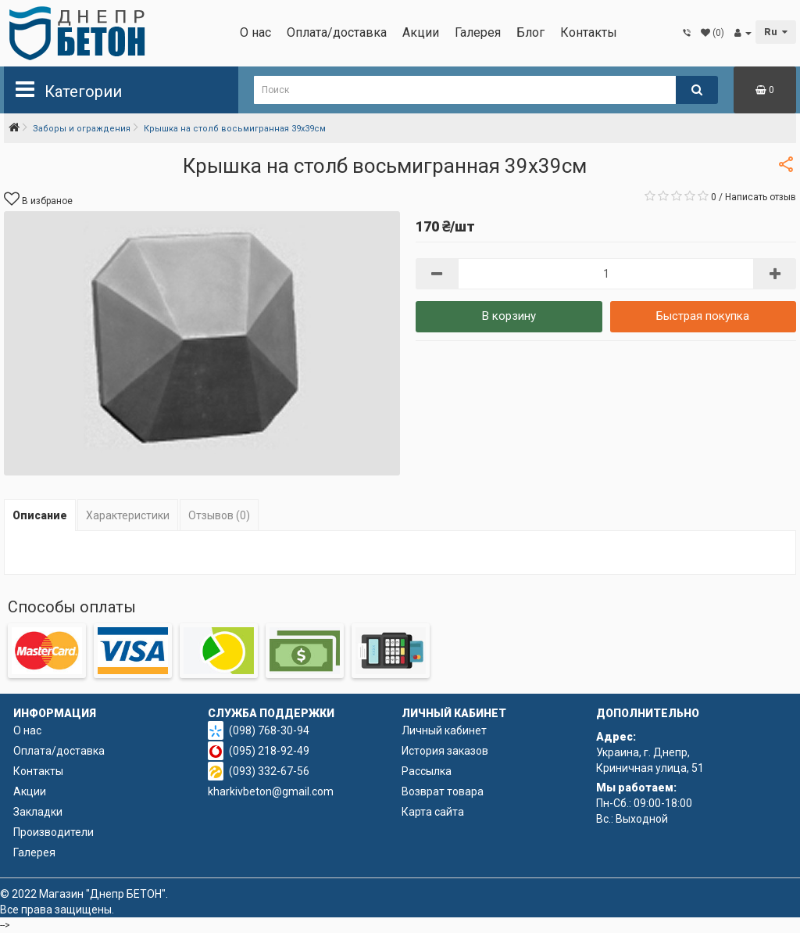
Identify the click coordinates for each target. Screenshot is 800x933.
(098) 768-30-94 (269, 730)
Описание (39, 515)
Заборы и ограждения (81, 129)
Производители (53, 832)
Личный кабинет (444, 730)
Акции (420, 32)
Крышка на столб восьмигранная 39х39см (235, 129)
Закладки (37, 812)
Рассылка (427, 771)
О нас (255, 32)
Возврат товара (443, 791)
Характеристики (128, 515)
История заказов (445, 751)
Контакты (588, 32)
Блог (530, 32)
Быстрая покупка (702, 316)
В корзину (509, 316)
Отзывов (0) (219, 515)
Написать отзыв (760, 197)
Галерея (478, 32)
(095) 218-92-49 (269, 751)
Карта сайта (433, 812)
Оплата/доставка (337, 32)
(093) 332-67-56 (269, 771)
